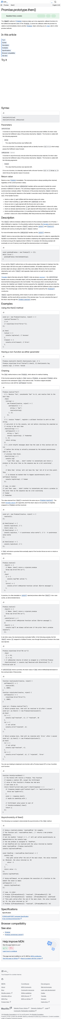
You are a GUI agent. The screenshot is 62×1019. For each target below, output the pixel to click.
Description (5, 45)
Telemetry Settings (36, 1008)
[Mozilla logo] (6, 1008)
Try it (3, 40)
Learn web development (48, 990)
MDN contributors (36, 956)
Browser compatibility (8, 53)
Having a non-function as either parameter (20, 352)
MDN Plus (4, 999)
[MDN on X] (8, 979)
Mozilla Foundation (37, 1014)
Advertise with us (6, 996)
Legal (46, 1008)
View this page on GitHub (10, 958)
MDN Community (26, 987)
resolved (42, 277)
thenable (45, 224)
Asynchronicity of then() (12, 817)
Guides (43, 993)
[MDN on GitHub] (2, 979)
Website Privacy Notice (21, 1008)
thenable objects (10, 503)
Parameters (6, 125)
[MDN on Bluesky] (5, 979)
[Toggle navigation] (59, 2)
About (3, 987)
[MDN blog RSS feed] (14, 979)
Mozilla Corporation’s (10, 1014)
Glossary (43, 999)
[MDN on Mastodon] (11, 979)
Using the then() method (12, 308)
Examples (5, 48)
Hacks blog (44, 1002)
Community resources (27, 990)
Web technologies (46, 987)
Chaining (5, 371)
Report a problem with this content (31, 958)
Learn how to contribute (10, 951)
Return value (7, 176)
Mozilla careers (6, 993)
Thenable (4, 277)
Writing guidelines (26, 993)
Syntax (4, 42)
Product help (5, 1002)
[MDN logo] (4, 971)
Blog (2, 990)
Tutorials (43, 996)
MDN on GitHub (26, 999)
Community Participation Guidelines (24, 1011)
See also (4, 56)
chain (48, 26)
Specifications (6, 50)
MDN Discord (25, 996)
